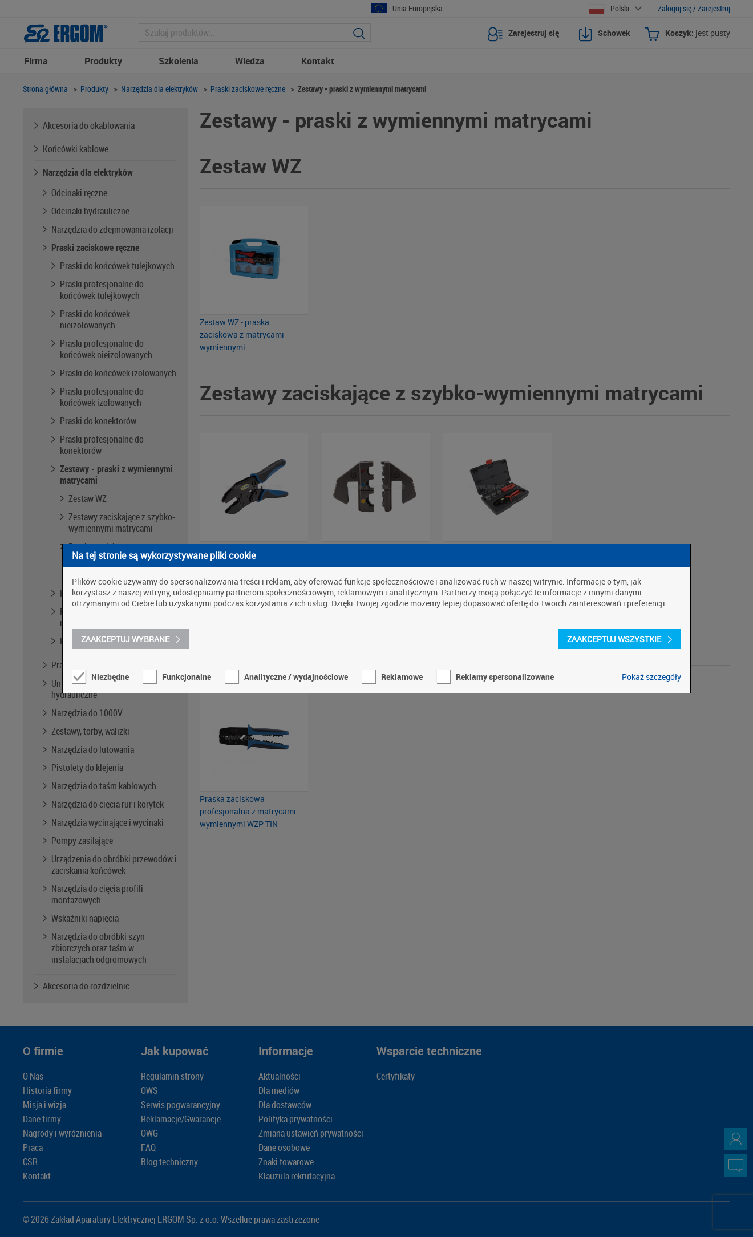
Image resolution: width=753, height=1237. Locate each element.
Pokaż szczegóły (651, 676)
